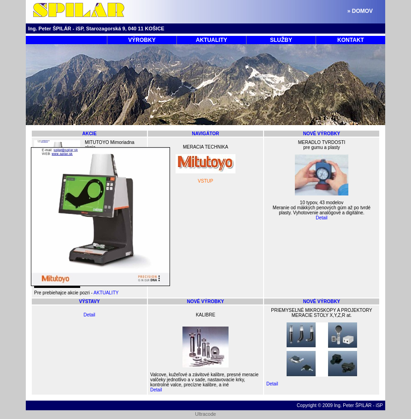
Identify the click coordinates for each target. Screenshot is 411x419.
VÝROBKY (141, 40)
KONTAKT (350, 40)
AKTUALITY (211, 40)
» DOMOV (360, 11)
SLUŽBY (281, 40)
